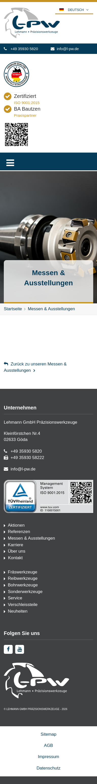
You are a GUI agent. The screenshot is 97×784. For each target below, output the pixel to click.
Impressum (48, 756)
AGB (48, 745)
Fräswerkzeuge (22, 572)
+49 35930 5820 (24, 49)
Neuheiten (18, 611)
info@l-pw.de (68, 49)
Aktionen (16, 525)
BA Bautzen (27, 109)
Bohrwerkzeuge (23, 585)
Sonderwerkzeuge (25, 591)
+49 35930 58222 (27, 457)
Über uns (16, 551)
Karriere (15, 544)
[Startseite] (32, 37)
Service (15, 598)
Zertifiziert (25, 96)
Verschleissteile (22, 604)
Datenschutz (48, 768)
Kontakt (15, 557)
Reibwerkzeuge (22, 578)
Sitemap (48, 734)
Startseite (13, 308)
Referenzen (19, 531)
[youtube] (19, 649)
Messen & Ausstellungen (51, 308)
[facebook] (8, 649)
